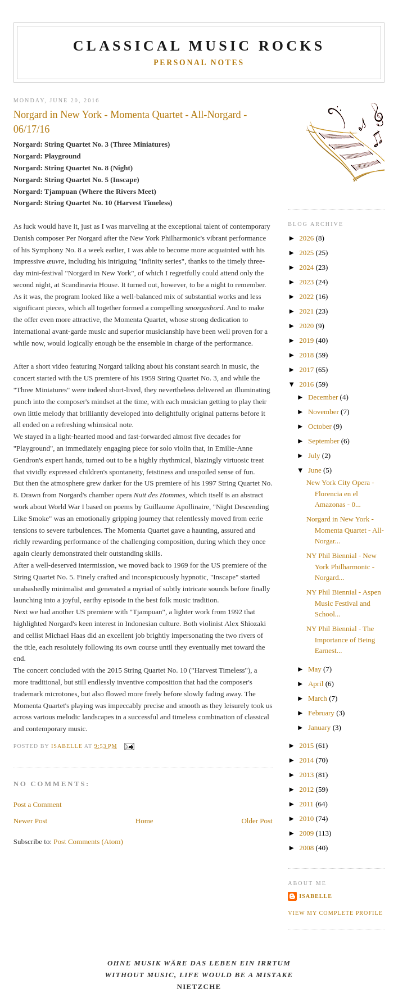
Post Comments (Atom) (88, 841)
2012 (307, 789)
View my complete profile (335, 913)
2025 (307, 252)
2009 (307, 833)
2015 (307, 745)
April (316, 683)
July (315, 455)
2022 (307, 296)
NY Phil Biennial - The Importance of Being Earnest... (341, 639)
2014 (307, 760)
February (322, 713)
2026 (307, 238)
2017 (307, 369)
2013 (307, 774)
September (324, 441)
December (324, 397)
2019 (307, 340)
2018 (307, 355)
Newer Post (30, 820)
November (324, 411)
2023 (307, 282)
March (318, 698)
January (320, 727)
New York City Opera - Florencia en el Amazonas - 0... (340, 493)
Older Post (256, 820)
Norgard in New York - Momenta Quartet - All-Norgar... (345, 530)
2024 (307, 267)
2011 (307, 804)
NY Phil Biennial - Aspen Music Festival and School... (343, 603)
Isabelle (315, 896)
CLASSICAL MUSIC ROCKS (199, 46)
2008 (307, 847)
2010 (307, 818)
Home (144, 820)
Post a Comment (37, 804)
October (320, 426)
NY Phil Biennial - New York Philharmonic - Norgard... (341, 566)
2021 (307, 311)
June (315, 470)
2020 (307, 325)
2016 (307, 384)
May (315, 669)
